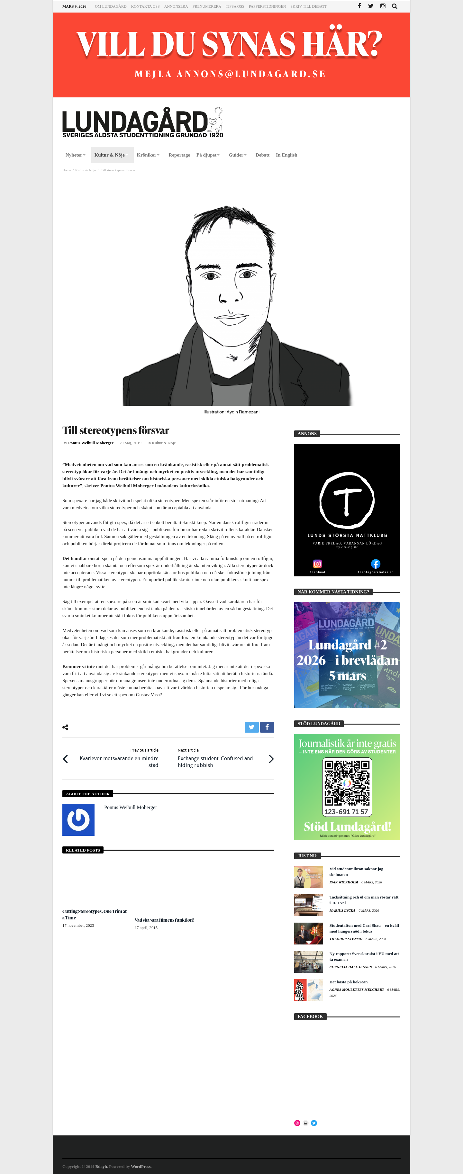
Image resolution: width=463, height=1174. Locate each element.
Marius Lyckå (343, 910)
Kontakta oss (145, 6)
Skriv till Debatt (308, 6)
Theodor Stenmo (346, 939)
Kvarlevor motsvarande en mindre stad (115, 757)
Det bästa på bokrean (349, 982)
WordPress (140, 1166)
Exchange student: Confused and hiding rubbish (221, 757)
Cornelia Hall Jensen (351, 967)
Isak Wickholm (344, 882)
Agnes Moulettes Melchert (357, 989)
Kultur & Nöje (85, 170)
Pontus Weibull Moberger (90, 443)
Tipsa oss (235, 6)
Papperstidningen (267, 6)
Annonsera (176, 6)
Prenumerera (207, 6)
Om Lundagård (110, 6)
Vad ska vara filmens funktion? (165, 920)
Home (66, 170)
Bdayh (101, 1166)
